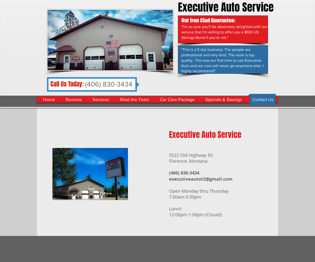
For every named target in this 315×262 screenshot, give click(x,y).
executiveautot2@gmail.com (201, 179)
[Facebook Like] (240, 89)
